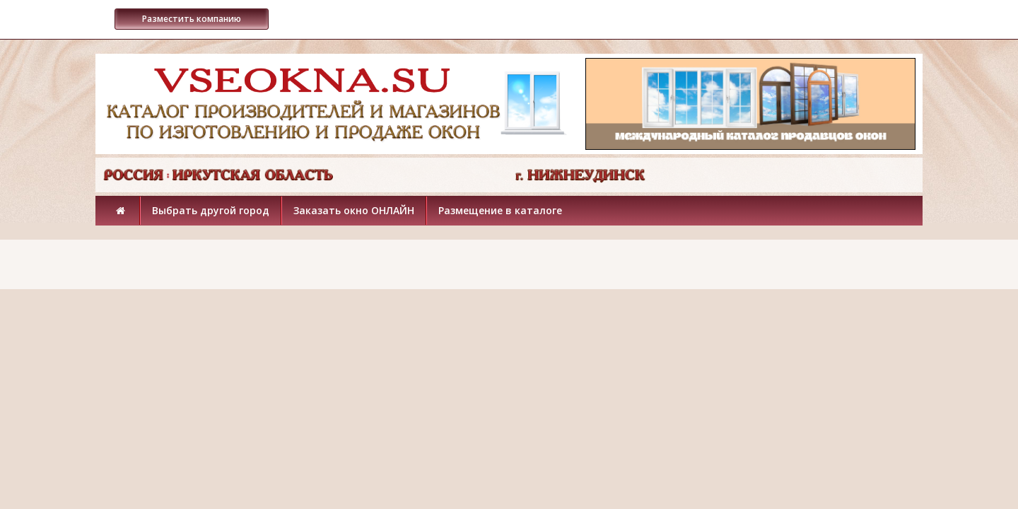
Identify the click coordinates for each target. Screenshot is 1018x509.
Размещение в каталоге (500, 210)
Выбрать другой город (210, 210)
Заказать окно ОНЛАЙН (353, 210)
